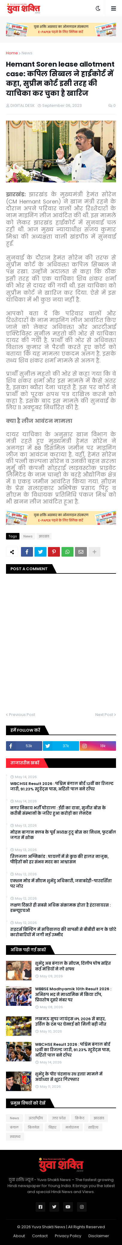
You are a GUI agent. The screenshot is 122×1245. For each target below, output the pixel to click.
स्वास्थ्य (15, 1136)
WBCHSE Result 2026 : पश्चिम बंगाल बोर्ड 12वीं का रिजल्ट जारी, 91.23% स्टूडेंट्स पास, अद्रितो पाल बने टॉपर (62, 786)
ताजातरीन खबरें (24, 763)
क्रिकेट (80, 1118)
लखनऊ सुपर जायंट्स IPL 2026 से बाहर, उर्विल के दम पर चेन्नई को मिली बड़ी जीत (70, 1021)
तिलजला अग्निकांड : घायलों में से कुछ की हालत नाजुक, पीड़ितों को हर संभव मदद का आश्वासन (59, 859)
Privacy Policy (68, 1236)
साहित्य (93, 1127)
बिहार (52, 1127)
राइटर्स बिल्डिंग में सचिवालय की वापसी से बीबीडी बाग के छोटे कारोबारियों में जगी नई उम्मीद (63, 932)
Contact (40, 1236)
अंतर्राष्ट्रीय (35, 1118)
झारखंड (44, 536)
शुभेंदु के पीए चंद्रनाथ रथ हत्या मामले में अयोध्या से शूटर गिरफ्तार (69, 1077)
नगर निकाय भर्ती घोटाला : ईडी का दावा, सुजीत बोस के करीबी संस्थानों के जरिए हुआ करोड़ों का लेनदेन (58, 810)
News (27, 53)
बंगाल (14, 1127)
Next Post (104, 714)
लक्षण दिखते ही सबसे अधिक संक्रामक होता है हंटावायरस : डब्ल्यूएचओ (60, 908)
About (19, 1236)
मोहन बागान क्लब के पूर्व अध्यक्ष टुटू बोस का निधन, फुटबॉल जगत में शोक (63, 835)
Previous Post (22, 714)
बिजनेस (33, 1127)
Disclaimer (98, 1236)
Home (12, 53)
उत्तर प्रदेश (59, 1118)
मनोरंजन (72, 1127)
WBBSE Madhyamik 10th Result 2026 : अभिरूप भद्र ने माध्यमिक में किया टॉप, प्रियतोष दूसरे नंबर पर (73, 994)
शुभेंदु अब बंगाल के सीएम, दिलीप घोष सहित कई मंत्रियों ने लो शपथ (73, 966)
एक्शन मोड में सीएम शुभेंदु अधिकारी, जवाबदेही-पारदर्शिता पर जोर (61, 883)
